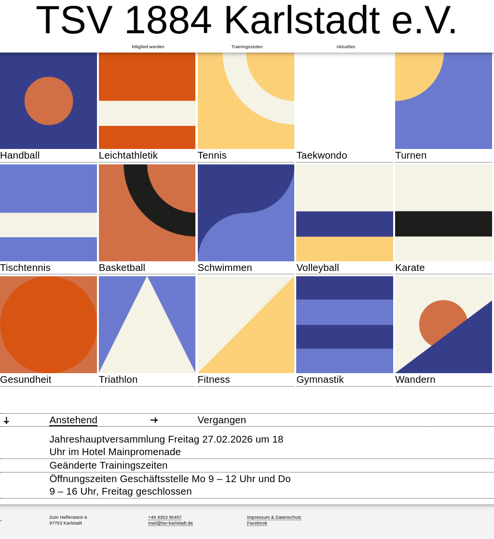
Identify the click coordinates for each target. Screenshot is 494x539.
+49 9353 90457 (165, 517)
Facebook (257, 523)
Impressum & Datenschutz (274, 517)
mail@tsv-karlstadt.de (170, 523)
